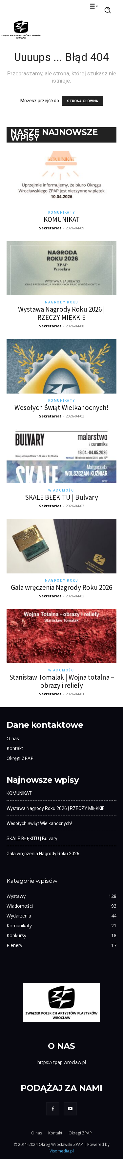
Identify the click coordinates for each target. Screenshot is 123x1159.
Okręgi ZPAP (20, 758)
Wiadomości (61, 490)
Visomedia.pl (62, 1151)
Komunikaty (61, 212)
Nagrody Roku (61, 302)
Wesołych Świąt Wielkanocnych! (61, 407)
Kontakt (15, 748)
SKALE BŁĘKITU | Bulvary (61, 497)
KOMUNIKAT (62, 219)
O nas (13, 738)
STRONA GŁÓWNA (82, 101)
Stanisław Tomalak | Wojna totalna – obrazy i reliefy (61, 681)
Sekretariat (50, 227)
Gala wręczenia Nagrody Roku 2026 (61, 587)
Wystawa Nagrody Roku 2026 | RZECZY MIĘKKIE (61, 313)
